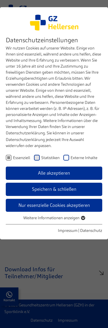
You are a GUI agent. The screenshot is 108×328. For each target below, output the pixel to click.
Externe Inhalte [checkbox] (84, 157)
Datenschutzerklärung (25, 133)
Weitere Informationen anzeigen (54, 217)
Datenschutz (91, 230)
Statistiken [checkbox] (50, 157)
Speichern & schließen (54, 189)
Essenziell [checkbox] (21, 157)
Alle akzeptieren (54, 173)
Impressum (67, 230)
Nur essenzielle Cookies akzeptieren (54, 205)
